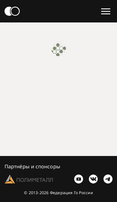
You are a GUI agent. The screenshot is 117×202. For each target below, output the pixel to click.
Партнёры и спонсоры (32, 166)
